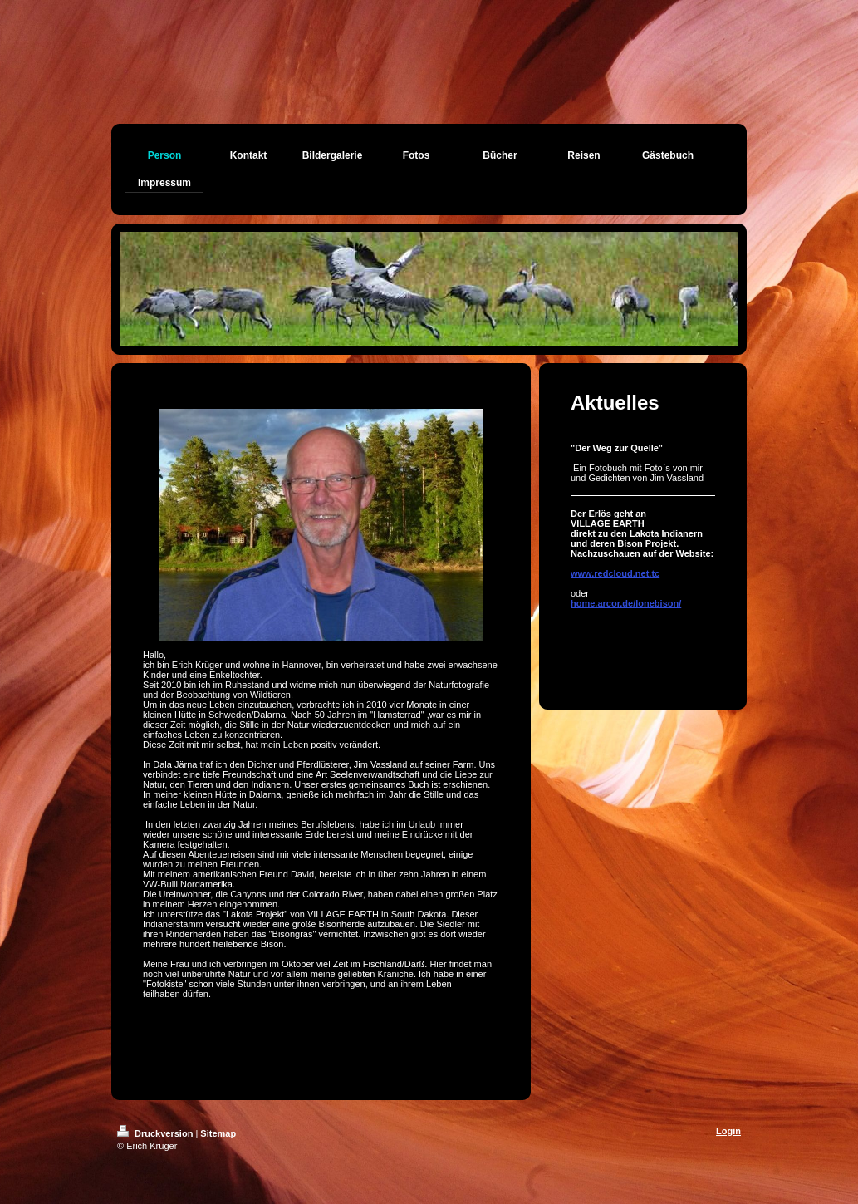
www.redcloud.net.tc (615, 573)
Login (728, 1131)
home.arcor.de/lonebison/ (626, 603)
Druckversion (156, 1133)
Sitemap (218, 1133)
